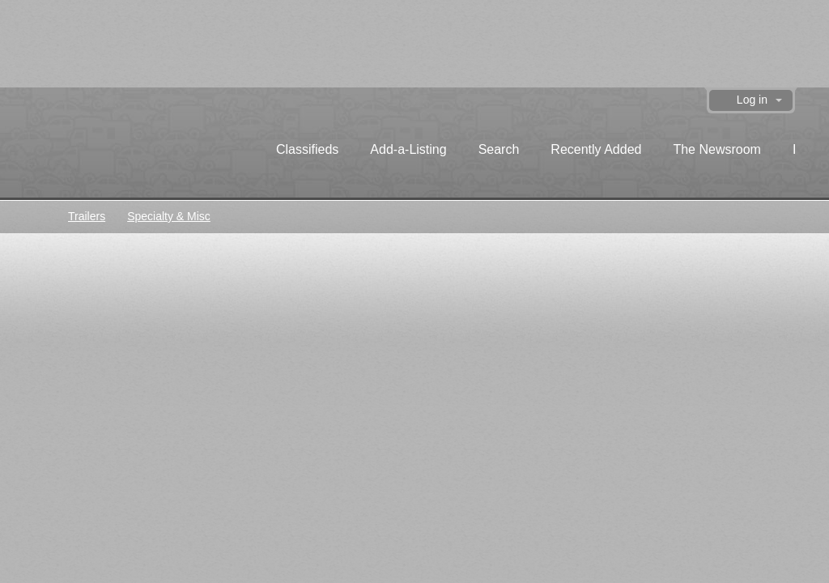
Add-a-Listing (408, 149)
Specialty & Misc (168, 216)
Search (499, 149)
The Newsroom (716, 149)
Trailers (86, 216)
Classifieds (307, 149)
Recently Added (596, 149)
